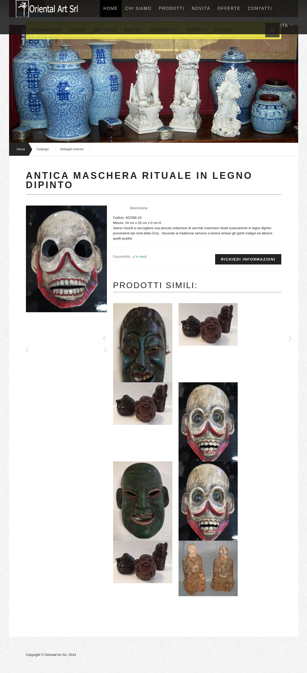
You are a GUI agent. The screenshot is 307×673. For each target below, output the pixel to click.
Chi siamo (138, 8)
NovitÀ (201, 8)
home (111, 8)
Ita (287, 25)
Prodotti (172, 8)
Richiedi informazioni (248, 259)
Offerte (228, 8)
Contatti (260, 8)
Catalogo (42, 149)
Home (21, 149)
